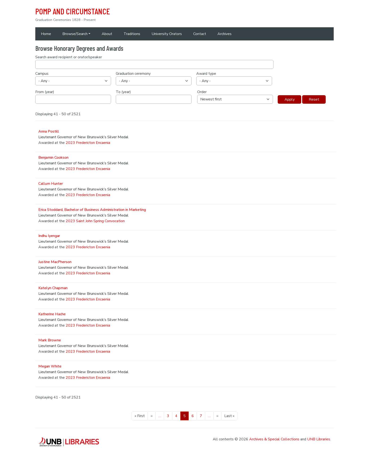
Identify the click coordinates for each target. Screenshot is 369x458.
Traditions (132, 33)
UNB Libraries (318, 439)
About (107, 33)
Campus (41, 73)
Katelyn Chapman (53, 288)
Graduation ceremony (133, 73)
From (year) (44, 92)
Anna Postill (48, 131)
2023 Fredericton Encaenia (88, 142)
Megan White (49, 366)
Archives (224, 33)
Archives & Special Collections (274, 439)
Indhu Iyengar (49, 235)
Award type (206, 73)
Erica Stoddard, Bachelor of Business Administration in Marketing (92, 209)
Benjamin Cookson (53, 157)
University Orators (167, 33)
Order (202, 92)
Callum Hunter (50, 183)
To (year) (123, 92)
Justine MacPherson (55, 262)
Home (46, 33)
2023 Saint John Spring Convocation (95, 221)
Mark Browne (49, 340)
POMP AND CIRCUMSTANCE (72, 11)
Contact (199, 33)
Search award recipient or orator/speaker (68, 57)
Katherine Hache (52, 314)
